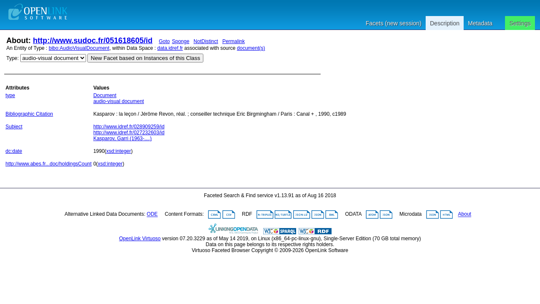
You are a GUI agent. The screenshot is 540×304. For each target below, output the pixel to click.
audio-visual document (118, 101)
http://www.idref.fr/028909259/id (129, 127)
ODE (152, 214)
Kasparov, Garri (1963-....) (122, 138)
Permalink (233, 41)
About (464, 214)
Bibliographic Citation (29, 114)
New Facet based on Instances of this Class (145, 58)
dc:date (13, 151)
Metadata (480, 23)
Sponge (180, 41)
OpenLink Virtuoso (140, 239)
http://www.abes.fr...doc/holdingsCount (48, 164)
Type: (12, 58)
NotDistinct (206, 41)
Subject (13, 127)
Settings (520, 23)
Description (444, 23)
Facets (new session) (393, 23)
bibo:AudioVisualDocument (79, 48)
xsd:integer (118, 151)
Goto (164, 41)
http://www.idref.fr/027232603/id (129, 133)
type (10, 95)
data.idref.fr (170, 48)
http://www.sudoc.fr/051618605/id (92, 40)
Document (104, 95)
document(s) (251, 48)
